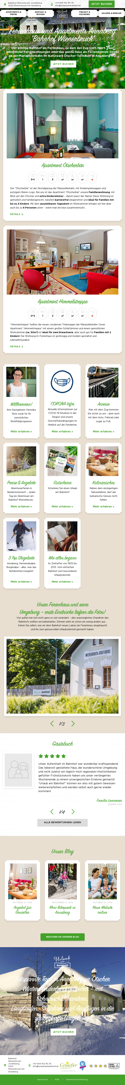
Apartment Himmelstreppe (62, 302)
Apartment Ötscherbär (63, 166)
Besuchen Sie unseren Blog (62, 937)
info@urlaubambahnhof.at (68, 6)
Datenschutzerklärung (77, 1079)
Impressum (42, 1079)
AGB (57, 1079)
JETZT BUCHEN (101, 4)
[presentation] (51, 724)
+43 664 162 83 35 (64, 3)
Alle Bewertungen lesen (62, 822)
